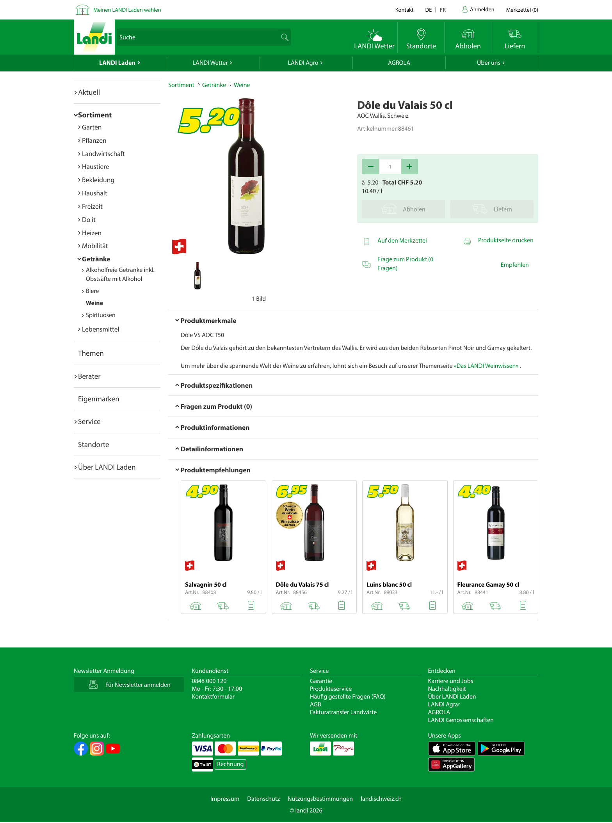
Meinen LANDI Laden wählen (127, 9)
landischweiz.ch (381, 799)
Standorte (93, 444)
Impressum (224, 799)
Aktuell (89, 92)
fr (443, 9)
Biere (92, 291)
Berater (89, 376)
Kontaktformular (213, 697)
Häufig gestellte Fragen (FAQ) (348, 697)
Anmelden (482, 9)
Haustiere (95, 166)
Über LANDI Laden (107, 467)
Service (89, 421)
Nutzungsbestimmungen (320, 799)
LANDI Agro (303, 63)
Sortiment (95, 114)
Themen (91, 353)
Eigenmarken (98, 398)
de (428, 9)
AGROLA (399, 63)
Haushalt (94, 192)
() (522, 9)
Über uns (488, 63)
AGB (315, 704)
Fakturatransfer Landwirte (343, 712)
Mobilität (95, 245)
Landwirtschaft (103, 153)
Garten (91, 126)
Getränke (96, 258)
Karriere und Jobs (450, 681)
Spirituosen (101, 315)
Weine (94, 303)
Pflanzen (94, 140)
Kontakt (404, 9)
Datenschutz (263, 799)
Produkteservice (331, 689)
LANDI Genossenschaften (461, 720)
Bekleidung (98, 179)
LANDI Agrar (444, 704)
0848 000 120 (209, 681)
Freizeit (92, 206)
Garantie (321, 681)
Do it (89, 219)
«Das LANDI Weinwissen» (486, 366)
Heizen (91, 232)
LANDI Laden (117, 63)
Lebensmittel (100, 329)
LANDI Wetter (210, 63)
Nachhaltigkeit (447, 689)
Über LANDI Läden (452, 697)
